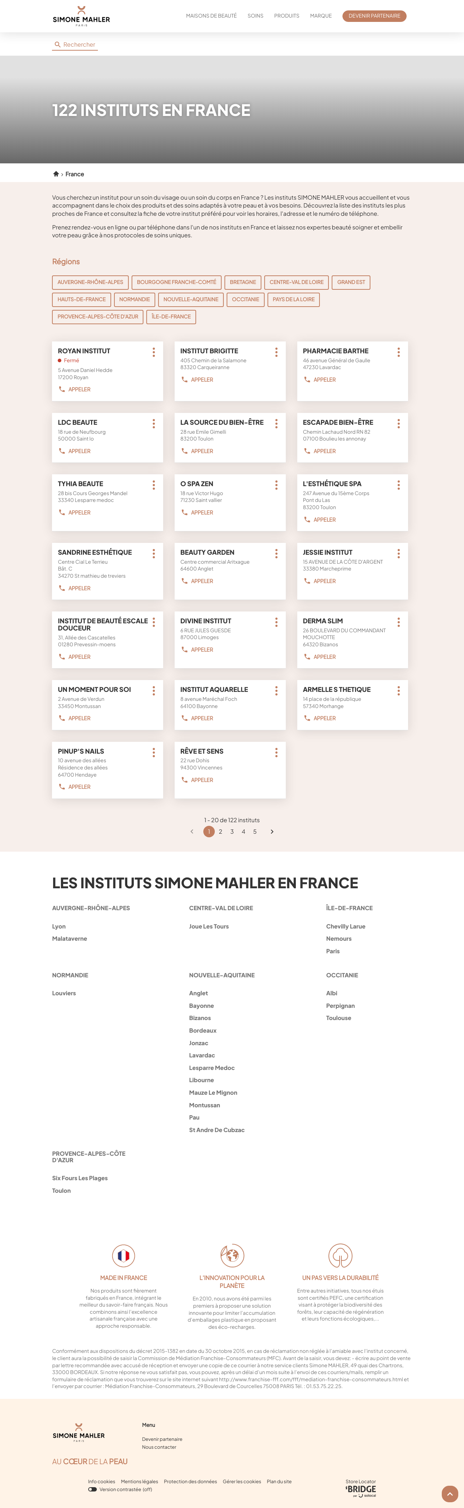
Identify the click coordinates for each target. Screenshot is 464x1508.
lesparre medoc (229, 1067)
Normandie (134, 299)
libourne (229, 1080)
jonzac (229, 1043)
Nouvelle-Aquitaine (191, 299)
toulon (92, 1190)
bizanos (229, 1017)
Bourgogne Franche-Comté (176, 282)
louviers (92, 993)
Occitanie (245, 299)
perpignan (366, 1005)
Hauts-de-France (81, 299)
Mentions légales (139, 1481)
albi (366, 993)
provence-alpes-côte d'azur (88, 1157)
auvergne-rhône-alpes (91, 908)
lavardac (229, 1055)
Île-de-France (171, 316)
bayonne (229, 1005)
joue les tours (229, 926)
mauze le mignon (229, 1092)
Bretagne (243, 282)
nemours (366, 938)
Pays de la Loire (294, 299)
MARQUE (321, 16)
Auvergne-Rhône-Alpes (90, 282)
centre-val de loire (221, 908)
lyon (92, 926)
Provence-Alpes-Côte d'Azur (97, 316)
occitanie (342, 975)
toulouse (366, 1017)
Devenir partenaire (162, 1439)
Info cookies (101, 1481)
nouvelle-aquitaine (222, 975)
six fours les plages (92, 1178)
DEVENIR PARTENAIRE (374, 16)
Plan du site (279, 1481)
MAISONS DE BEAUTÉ (211, 16)
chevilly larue (366, 926)
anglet (229, 993)
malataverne (92, 938)
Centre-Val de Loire (297, 282)
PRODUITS (286, 16)
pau (229, 1117)
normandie (70, 975)
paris (366, 951)
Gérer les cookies (242, 1481)
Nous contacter (159, 1447)
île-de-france (349, 908)
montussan (229, 1105)
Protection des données (190, 1481)
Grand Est (351, 282)
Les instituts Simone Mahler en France (205, 882)
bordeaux (229, 1030)
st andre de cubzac (229, 1130)
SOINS (255, 16)
